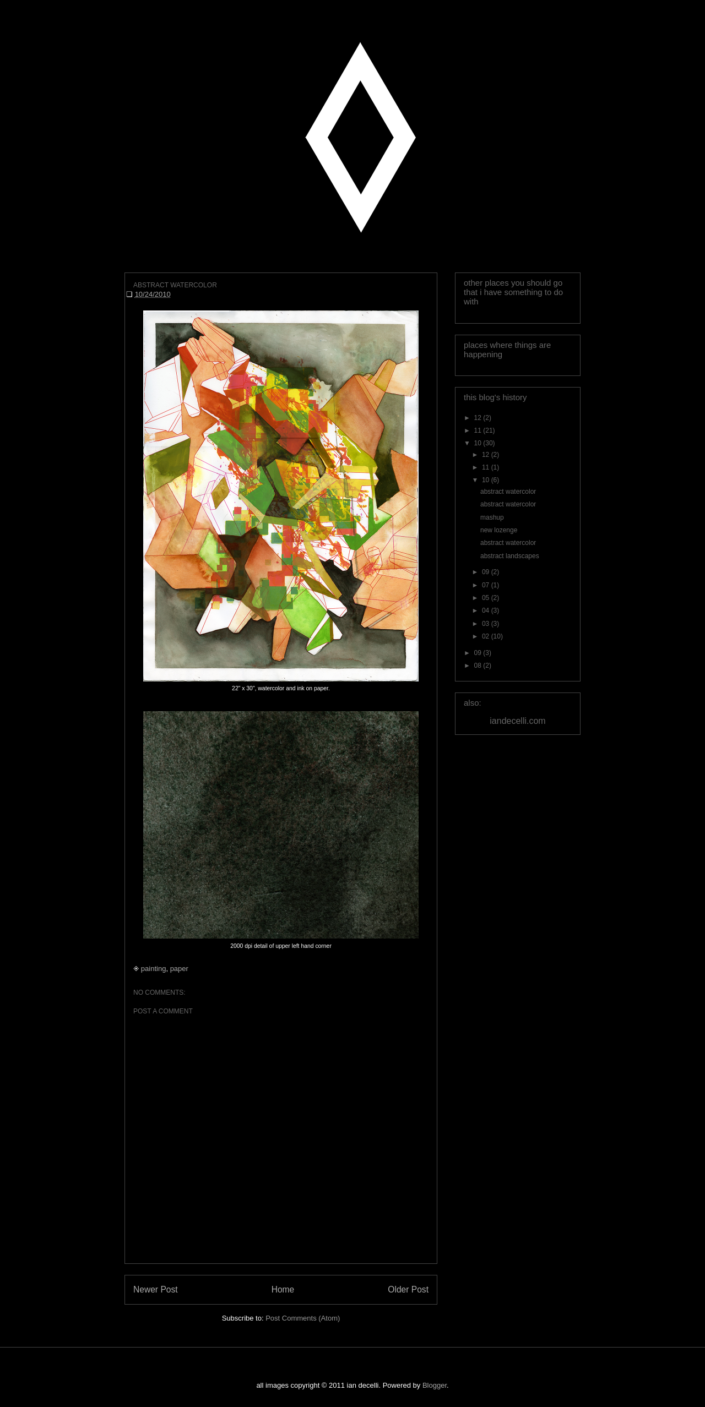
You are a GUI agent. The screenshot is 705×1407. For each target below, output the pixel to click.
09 (486, 572)
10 (479, 443)
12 (479, 418)
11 (479, 430)
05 (486, 598)
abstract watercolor (508, 491)
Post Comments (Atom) (302, 1318)
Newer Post (155, 1289)
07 (486, 585)
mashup (492, 517)
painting (153, 968)
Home (283, 1289)
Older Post (408, 1289)
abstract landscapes (509, 556)
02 (486, 636)
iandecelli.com (517, 721)
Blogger (434, 1385)
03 (486, 624)
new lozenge (498, 530)
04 (486, 610)
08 (479, 665)
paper (179, 968)
